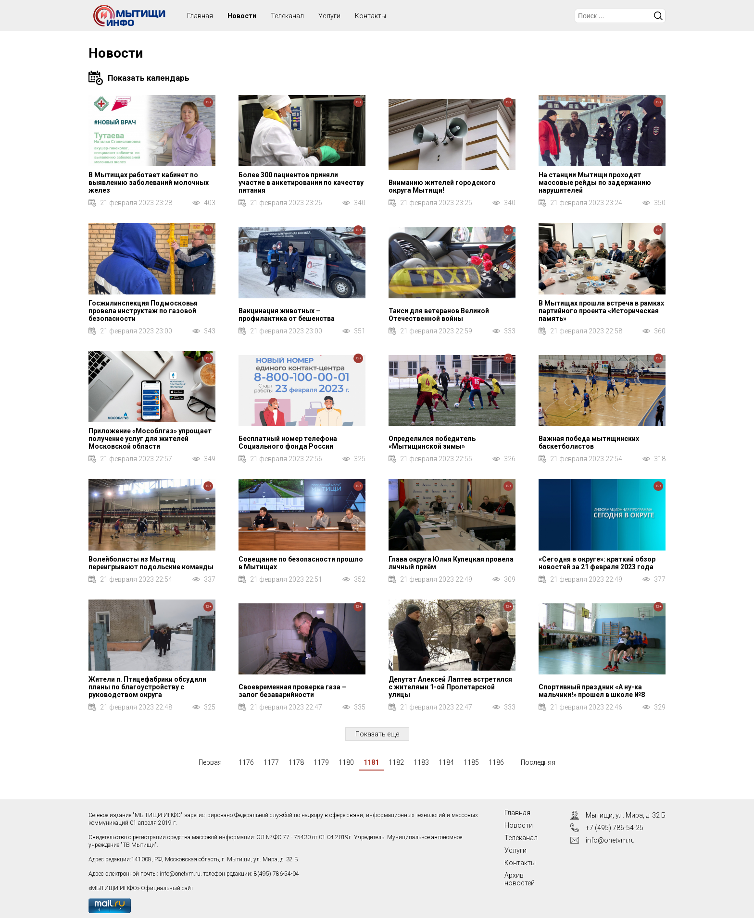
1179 (321, 762)
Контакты (370, 16)
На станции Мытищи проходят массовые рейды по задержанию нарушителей (595, 182)
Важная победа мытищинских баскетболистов (589, 442)
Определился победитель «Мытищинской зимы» (432, 442)
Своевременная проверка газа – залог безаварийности (292, 690)
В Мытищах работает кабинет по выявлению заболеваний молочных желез (148, 182)
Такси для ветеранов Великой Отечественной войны (439, 314)
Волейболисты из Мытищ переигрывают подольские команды (151, 563)
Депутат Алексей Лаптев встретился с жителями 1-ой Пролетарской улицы (450, 686)
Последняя (538, 762)
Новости (241, 16)
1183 (421, 762)
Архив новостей (519, 879)
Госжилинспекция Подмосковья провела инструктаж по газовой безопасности (143, 310)
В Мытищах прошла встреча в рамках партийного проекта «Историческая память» (601, 310)
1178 (296, 762)
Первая (210, 762)
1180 (346, 762)
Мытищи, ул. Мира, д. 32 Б (626, 815)
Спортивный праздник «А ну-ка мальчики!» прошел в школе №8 (592, 690)
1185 (471, 762)
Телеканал (287, 16)
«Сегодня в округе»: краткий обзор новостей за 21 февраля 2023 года (597, 563)
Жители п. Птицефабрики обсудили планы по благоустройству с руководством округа (147, 686)
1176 (246, 762)
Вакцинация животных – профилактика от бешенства (287, 314)
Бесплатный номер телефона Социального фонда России (288, 442)
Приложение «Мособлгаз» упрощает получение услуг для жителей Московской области (150, 438)
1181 (371, 762)
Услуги (329, 16)
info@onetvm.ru (180, 873)
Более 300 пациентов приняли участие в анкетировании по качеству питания (301, 182)
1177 (271, 762)
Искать (658, 16)
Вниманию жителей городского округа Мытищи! (442, 186)
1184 (446, 762)
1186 (496, 762)
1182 (396, 762)
